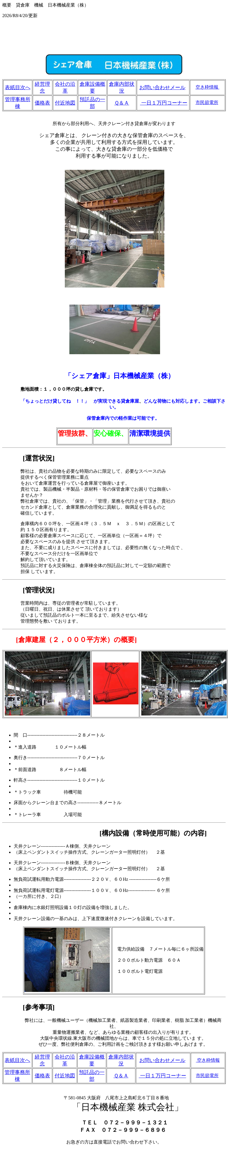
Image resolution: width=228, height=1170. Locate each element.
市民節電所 (207, 102)
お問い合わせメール (162, 87)
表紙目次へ (17, 87)
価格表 (42, 103)
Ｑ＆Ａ (121, 103)
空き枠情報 (207, 87)
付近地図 (65, 103)
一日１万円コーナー (164, 103)
